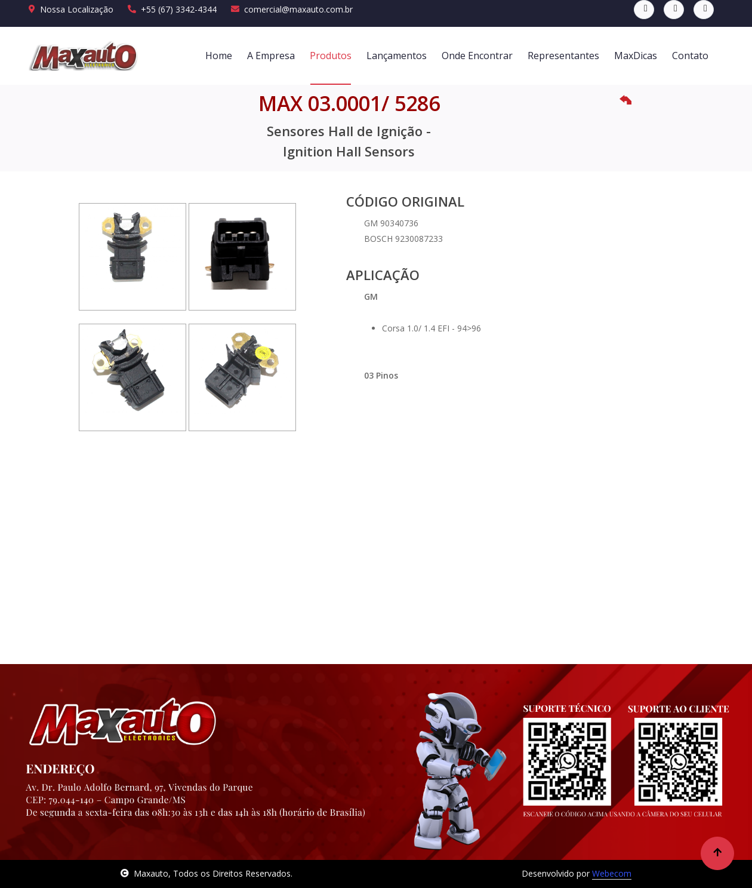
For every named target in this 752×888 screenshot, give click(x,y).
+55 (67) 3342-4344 (172, 9)
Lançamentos (396, 55)
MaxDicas (635, 55)
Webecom (611, 873)
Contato (690, 55)
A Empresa (271, 55)
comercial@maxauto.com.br (292, 9)
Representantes (563, 55)
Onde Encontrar (477, 55)
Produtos (331, 55)
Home (218, 55)
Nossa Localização (71, 9)
